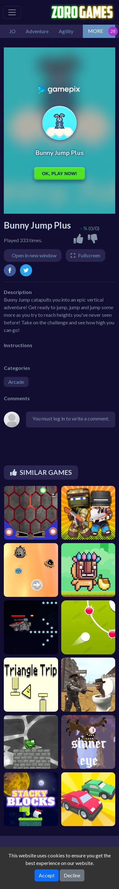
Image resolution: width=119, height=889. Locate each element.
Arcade (16, 382)
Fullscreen (89, 255)
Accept (47, 875)
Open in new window (34, 255)
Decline (72, 875)
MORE (95, 31)
